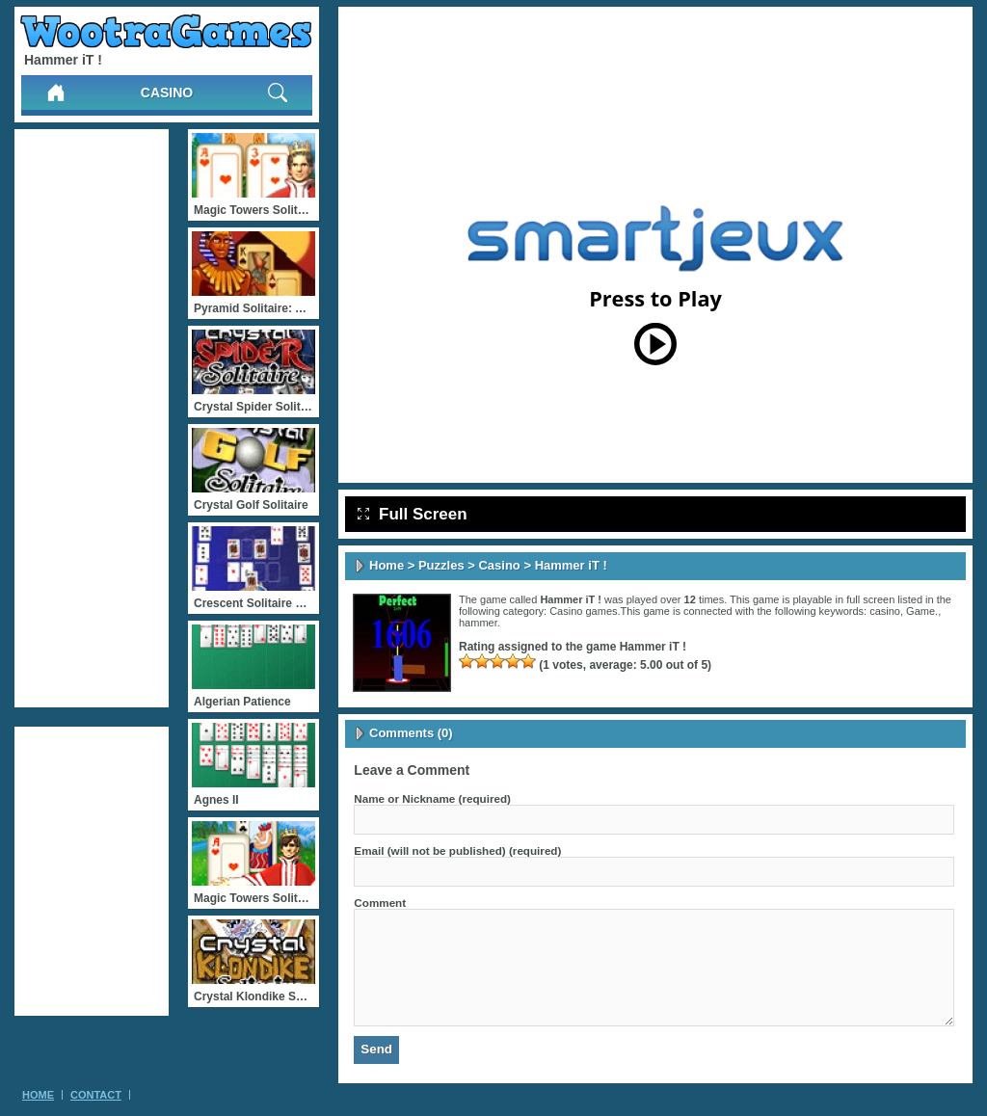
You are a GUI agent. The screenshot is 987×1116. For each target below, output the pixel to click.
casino (884, 611)
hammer (478, 622)
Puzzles (441, 565)
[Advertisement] (91, 418)
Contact (95, 1095)
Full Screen (412, 514)
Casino (167, 92)
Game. (922, 611)
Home (386, 565)
